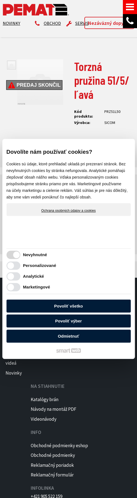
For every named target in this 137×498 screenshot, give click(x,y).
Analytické (33, 276)
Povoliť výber (68, 321)
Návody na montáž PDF (43, 367)
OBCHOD (52, 23)
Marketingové (36, 287)
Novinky (14, 373)
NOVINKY (11, 23)
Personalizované (39, 265)
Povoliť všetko (68, 306)
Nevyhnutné (35, 255)
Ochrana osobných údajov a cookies (68, 211)
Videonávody (46, 385)
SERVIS (82, 23)
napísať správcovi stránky (104, 485)
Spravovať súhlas (94, 490)
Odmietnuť (68, 336)
